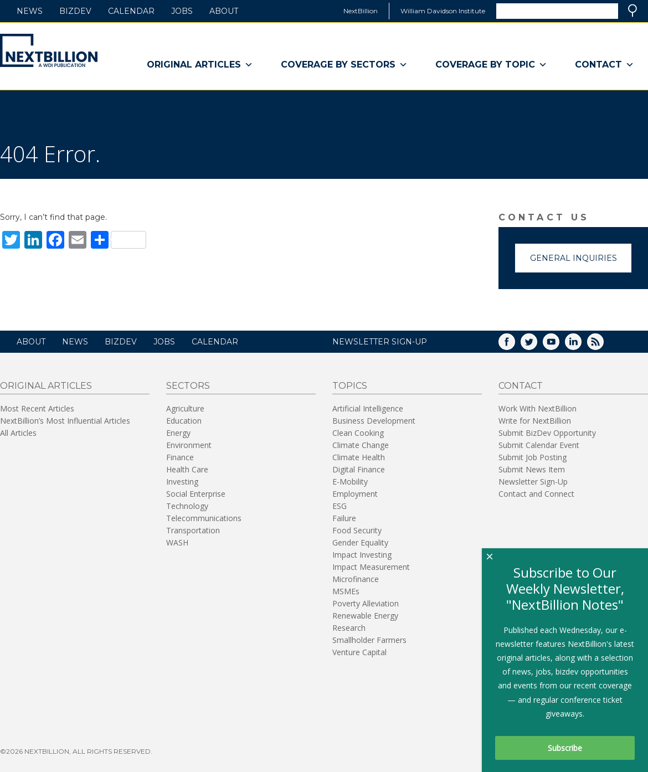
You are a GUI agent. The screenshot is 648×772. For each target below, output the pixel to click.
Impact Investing (362, 554)
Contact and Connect (536, 493)
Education (184, 420)
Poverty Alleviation (365, 603)
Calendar (131, 11)
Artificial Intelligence (367, 408)
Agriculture (185, 408)
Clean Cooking (358, 433)
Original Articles (200, 64)
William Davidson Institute (442, 11)
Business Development (373, 420)
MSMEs (345, 591)
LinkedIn (581, 345)
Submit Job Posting (532, 457)
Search (632, 10)
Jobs (182, 11)
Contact (604, 64)
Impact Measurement (371, 567)
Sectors (188, 385)
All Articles (18, 433)
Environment (189, 445)
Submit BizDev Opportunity (547, 433)
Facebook (514, 345)
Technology (187, 506)
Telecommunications (203, 518)
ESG (339, 506)
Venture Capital (359, 652)
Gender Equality (360, 542)
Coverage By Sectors (344, 64)
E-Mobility (350, 481)
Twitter (536, 345)
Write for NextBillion (534, 420)
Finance (180, 457)
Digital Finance (358, 469)
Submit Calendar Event (538, 445)
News (30, 11)
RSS (603, 345)
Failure (344, 518)
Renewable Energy (365, 615)
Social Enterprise (195, 493)
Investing (182, 481)
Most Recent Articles (37, 408)
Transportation (193, 530)
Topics (349, 385)
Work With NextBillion (537, 408)
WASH (177, 542)
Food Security (357, 530)
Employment (355, 493)
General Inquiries (573, 258)
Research (349, 627)
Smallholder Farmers (369, 640)
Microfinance (355, 579)
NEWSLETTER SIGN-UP (379, 342)
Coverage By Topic (491, 64)
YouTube (558, 345)
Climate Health (358, 457)
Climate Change (360, 445)
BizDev (75, 11)
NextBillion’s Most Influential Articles (65, 420)
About (223, 11)
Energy (178, 433)
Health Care (187, 469)
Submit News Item (531, 469)
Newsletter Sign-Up (533, 481)
